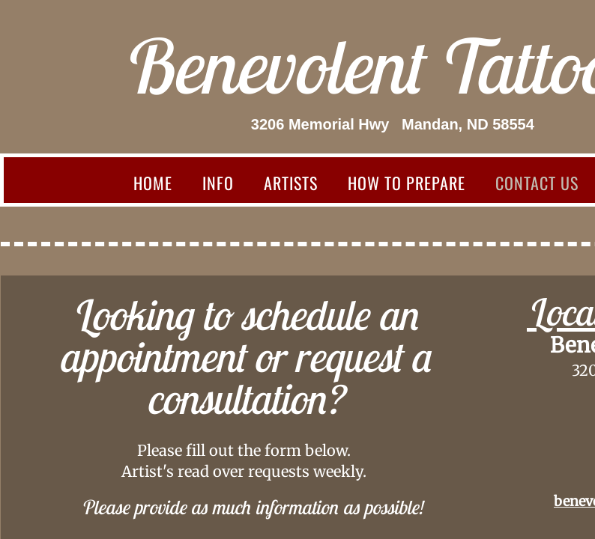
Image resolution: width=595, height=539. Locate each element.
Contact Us (537, 183)
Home (152, 183)
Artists (291, 183)
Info (218, 183)
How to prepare (406, 183)
